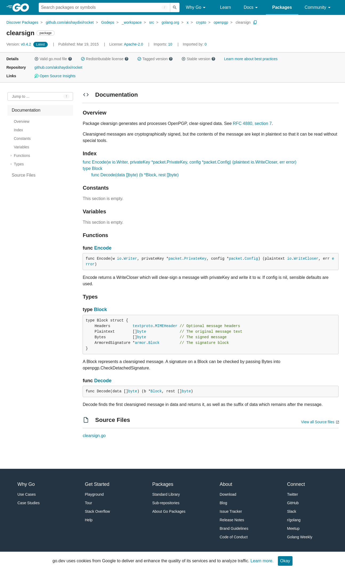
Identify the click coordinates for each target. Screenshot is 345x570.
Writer (130, 258)
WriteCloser (306, 258)
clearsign (243, 22)
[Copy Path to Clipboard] (255, 22)
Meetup (293, 528)
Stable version (198, 59)
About (226, 484)
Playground (94, 494)
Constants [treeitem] (22, 138)
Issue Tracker (231, 511)
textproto (143, 326)
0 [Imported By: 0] (195, 44)
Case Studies (29, 503)
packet (175, 258)
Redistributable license (105, 59)
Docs (251, 8)
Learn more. (261, 561)
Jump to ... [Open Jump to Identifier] (20, 96)
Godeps (107, 22)
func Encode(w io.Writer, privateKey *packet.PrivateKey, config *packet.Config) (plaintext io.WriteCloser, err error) (189, 162)
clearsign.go (94, 435)
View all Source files (317, 422)
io (119, 258)
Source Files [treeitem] (23, 175)
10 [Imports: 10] (163, 44)
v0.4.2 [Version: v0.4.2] (19, 44)
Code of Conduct (234, 537)
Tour (88, 503)
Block (100, 309)
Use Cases (27, 494)
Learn (225, 7)
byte (141, 331)
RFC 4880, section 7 (252, 123)
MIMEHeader (166, 326)
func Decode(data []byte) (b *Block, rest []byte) (134, 175)
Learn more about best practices (251, 59)
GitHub (293, 503)
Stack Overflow (97, 511)
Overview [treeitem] (21, 121)
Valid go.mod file (53, 59)
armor (140, 343)
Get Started (97, 484)
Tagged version (155, 59)
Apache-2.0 (133, 44)
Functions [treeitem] (22, 155)
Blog (223, 503)
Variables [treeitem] (21, 147)
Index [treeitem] (18, 130)
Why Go (196, 8)
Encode (102, 248)
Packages (282, 7)
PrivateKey (195, 258)
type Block (92, 168)
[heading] (22, 7)
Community (318, 8)
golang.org (170, 22)
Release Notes (232, 520)
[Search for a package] (104, 7)
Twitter (292, 494)
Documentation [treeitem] (26, 110)
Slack (291, 511)
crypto (201, 22)
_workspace (132, 22)
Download (228, 494)
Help (89, 520)
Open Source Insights (54, 76)
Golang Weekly (299, 537)
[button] (36, 59)
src (151, 22)
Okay (285, 561)
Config (251, 258)
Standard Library (166, 494)
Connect (296, 484)
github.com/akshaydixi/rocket (70, 22)
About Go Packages (169, 511)
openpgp (221, 22)
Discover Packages (22, 22)
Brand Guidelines (234, 528)
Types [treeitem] (19, 164)
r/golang (294, 520)
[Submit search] (175, 7)
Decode (102, 380)
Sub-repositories (166, 503)
